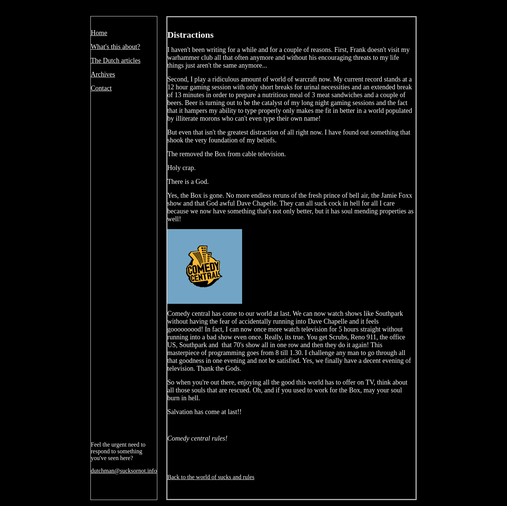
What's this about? (115, 46)
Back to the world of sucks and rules (210, 477)
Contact (101, 88)
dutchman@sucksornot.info (124, 471)
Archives (103, 74)
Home (99, 33)
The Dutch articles (115, 60)
